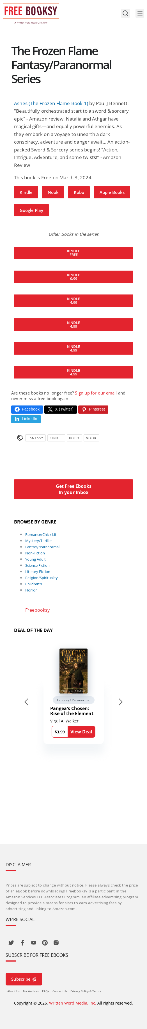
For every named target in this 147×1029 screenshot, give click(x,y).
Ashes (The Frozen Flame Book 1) (51, 103)
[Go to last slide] (26, 702)
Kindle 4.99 (73, 300)
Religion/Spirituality (41, 577)
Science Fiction (37, 565)
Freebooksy (37, 610)
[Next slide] (120, 702)
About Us (13, 991)
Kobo (79, 192)
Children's (33, 583)
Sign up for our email (96, 393)
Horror (31, 590)
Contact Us (59, 991)
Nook (53, 192)
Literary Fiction (37, 571)
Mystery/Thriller (38, 540)
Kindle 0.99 (73, 276)
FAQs (45, 991)
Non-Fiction (35, 553)
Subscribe (23, 979)
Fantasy (35, 438)
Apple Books (112, 192)
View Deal (81, 732)
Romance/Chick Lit (40, 534)
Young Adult (35, 559)
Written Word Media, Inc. (72, 1003)
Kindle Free (73, 252)
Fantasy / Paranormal (73, 700)
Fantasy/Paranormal (42, 546)
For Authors (31, 991)
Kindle (26, 192)
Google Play (31, 210)
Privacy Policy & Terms (85, 991)
